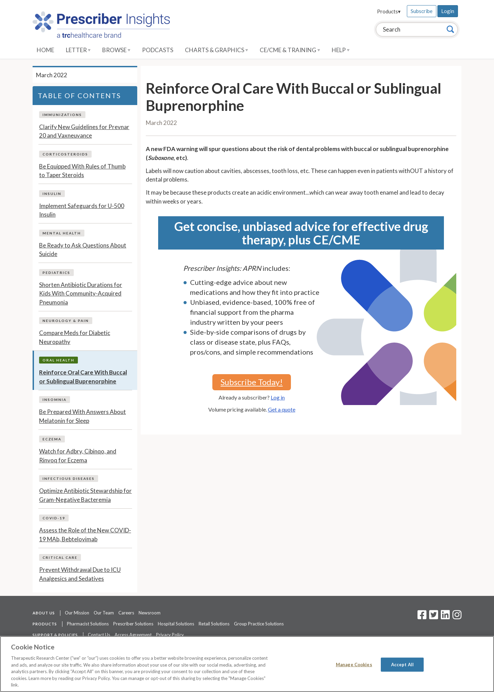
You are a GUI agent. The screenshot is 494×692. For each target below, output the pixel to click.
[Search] (450, 29)
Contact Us (99, 634)
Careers (126, 612)
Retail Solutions (214, 623)
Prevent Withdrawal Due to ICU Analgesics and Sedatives (80, 574)
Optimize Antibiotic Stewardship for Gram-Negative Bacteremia (85, 495)
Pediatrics (56, 272)
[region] (247, 664)
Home (45, 50)
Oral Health (58, 360)
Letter (78, 50)
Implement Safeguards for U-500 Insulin (81, 210)
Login (447, 11)
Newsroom (150, 612)
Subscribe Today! (252, 382)
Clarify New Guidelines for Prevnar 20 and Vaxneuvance (84, 131)
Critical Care (60, 557)
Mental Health (62, 233)
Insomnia (55, 399)
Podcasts (157, 50)
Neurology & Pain (66, 321)
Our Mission (77, 612)
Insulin (52, 194)
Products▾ (389, 11)
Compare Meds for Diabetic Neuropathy (74, 337)
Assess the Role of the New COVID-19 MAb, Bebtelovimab (85, 535)
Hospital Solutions (176, 623)
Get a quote (281, 409)
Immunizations (62, 115)
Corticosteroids (65, 154)
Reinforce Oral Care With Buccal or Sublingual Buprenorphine (83, 377)
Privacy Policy (170, 634)
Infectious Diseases (69, 478)
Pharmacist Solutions (88, 623)
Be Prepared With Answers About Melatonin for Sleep (82, 416)
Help (341, 50)
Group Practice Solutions (259, 623)
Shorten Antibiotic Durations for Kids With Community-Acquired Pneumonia (80, 293)
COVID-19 (54, 518)
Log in (278, 397)
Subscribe (422, 11)
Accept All (402, 664)
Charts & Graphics (216, 50)
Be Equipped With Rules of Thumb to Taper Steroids (82, 171)
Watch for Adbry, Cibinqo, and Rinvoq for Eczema (77, 456)
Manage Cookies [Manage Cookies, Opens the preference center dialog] (354, 664)
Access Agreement (133, 634)
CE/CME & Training (290, 50)
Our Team (104, 612)
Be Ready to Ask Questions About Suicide (82, 250)
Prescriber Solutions (133, 623)
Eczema (52, 439)
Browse (116, 50)
